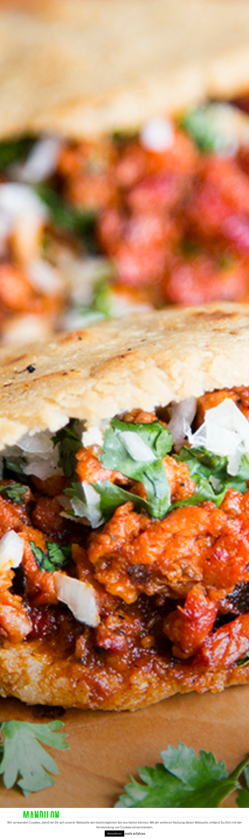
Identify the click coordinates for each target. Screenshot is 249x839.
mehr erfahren (135, 833)
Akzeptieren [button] (114, 833)
